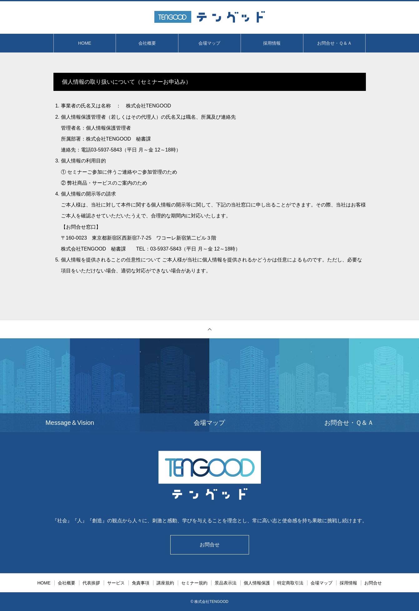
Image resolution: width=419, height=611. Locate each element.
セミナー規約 (194, 582)
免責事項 (140, 582)
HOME (84, 43)
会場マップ (209, 43)
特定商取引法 (290, 582)
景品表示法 (226, 582)
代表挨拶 (91, 582)
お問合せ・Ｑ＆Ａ (334, 43)
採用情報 (272, 43)
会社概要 (147, 43)
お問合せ (210, 544)
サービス (116, 582)
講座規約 (165, 582)
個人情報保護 (257, 582)
